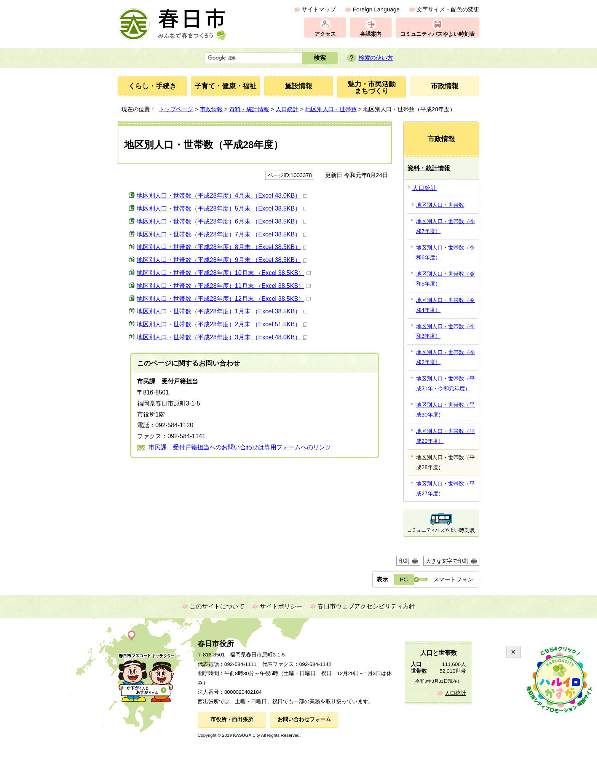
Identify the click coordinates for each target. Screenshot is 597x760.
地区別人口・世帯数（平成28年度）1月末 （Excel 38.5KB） (222, 311)
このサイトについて (217, 606)
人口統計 (287, 109)
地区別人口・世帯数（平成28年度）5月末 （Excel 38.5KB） (222, 208)
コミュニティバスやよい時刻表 (437, 34)
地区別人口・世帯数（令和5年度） (445, 279)
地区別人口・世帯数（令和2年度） (445, 357)
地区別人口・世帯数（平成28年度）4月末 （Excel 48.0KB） (222, 195)
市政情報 (211, 109)
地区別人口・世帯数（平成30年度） (445, 410)
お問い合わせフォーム (304, 719)
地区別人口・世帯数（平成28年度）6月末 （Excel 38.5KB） (222, 221)
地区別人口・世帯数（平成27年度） (445, 489)
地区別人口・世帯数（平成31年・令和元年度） (445, 383)
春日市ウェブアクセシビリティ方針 (366, 606)
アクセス (325, 34)
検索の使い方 (376, 57)
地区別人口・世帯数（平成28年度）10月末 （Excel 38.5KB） (224, 273)
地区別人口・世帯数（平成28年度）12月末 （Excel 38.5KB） (224, 298)
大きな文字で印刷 (447, 561)
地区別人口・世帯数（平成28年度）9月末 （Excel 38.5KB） (222, 260)
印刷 (404, 561)
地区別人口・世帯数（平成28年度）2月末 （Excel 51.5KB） (222, 324)
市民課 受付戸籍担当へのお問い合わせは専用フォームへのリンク (239, 447)
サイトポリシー (281, 606)
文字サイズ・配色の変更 (448, 9)
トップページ (176, 109)
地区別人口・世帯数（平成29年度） (445, 436)
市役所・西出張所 (232, 719)
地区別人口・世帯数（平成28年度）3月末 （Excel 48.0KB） (222, 337)
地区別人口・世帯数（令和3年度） (445, 331)
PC (404, 579)
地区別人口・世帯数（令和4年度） (445, 305)
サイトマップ (319, 9)
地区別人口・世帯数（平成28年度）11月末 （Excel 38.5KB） (224, 286)
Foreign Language (376, 9)
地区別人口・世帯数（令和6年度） (445, 252)
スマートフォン (453, 579)
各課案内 (371, 34)
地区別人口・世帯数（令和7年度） (445, 226)
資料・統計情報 (249, 109)
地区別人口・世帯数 (331, 109)
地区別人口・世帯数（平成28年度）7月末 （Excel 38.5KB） (222, 234)
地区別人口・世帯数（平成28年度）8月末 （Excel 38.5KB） (222, 247)
